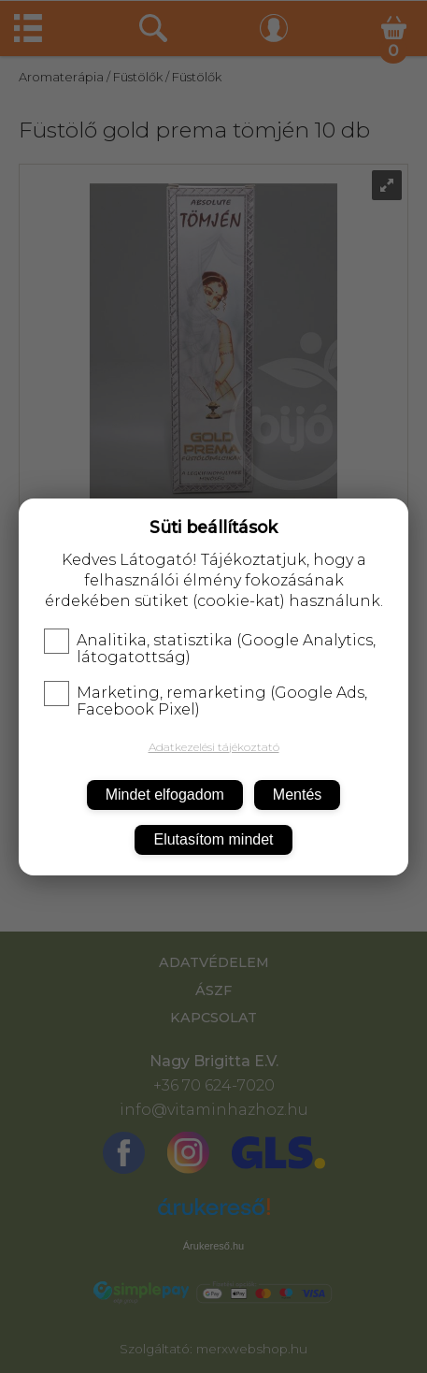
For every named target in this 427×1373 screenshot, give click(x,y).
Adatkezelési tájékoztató (214, 747)
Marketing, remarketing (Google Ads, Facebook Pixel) (205, 701)
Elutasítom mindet (213, 839)
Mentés (297, 794)
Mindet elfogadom (165, 794)
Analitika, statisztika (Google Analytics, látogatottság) (210, 649)
